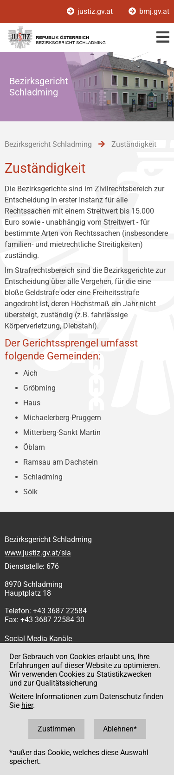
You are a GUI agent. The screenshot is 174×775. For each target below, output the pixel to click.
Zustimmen (56, 729)
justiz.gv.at (91, 11)
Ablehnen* (120, 729)
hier (27, 705)
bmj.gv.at (149, 11)
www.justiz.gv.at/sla (38, 552)
